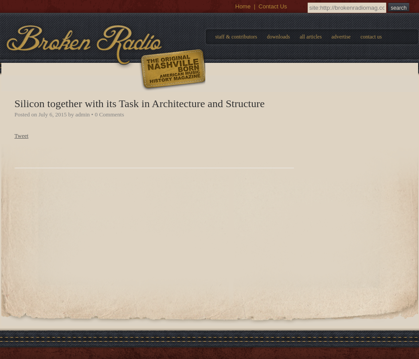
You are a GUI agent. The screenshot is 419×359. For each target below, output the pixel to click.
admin (82, 114)
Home (243, 6)
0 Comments (109, 114)
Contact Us (272, 6)
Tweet (22, 135)
